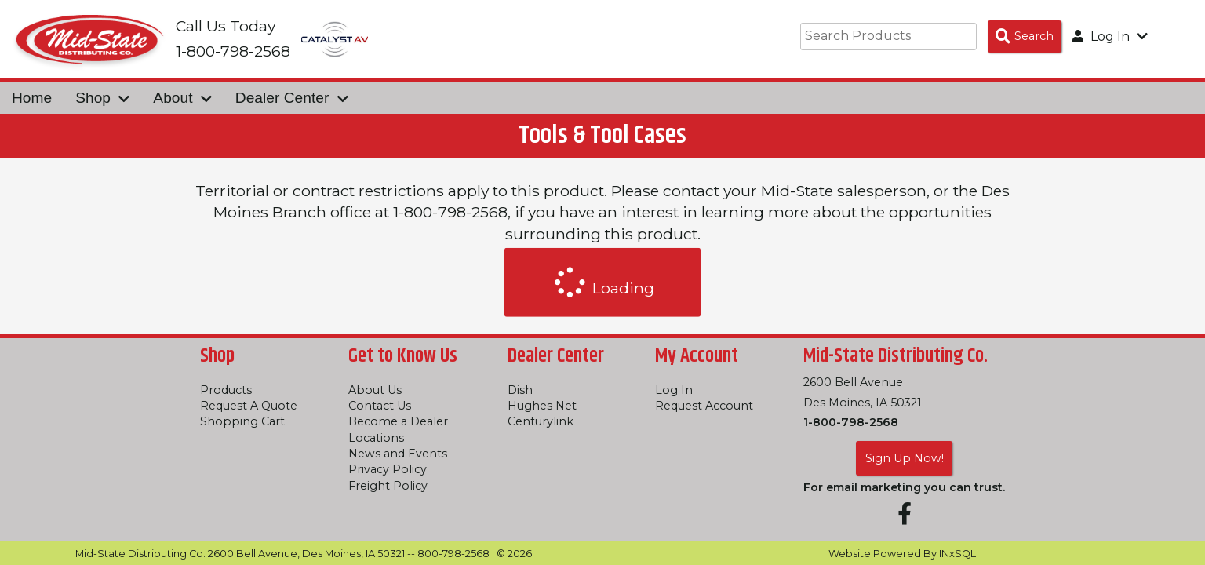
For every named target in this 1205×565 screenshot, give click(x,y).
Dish (520, 390)
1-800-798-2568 (850, 422)
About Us (375, 390)
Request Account (704, 406)
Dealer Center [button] (291, 97)
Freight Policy (388, 486)
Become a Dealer (398, 421)
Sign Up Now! (904, 458)
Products (226, 390)
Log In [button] (1110, 36)
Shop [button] (102, 97)
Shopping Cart (242, 421)
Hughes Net (542, 406)
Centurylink (540, 421)
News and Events (397, 454)
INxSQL (957, 554)
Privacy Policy (387, 469)
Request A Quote (248, 406)
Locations (376, 438)
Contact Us (379, 406)
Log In (674, 390)
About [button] (182, 97)
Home (32, 97)
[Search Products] (1024, 36)
